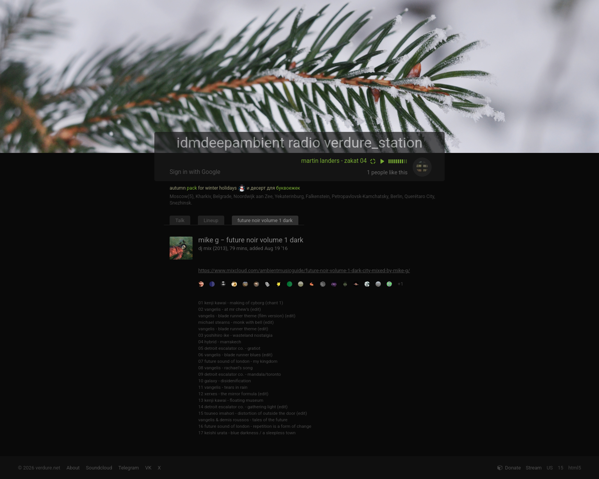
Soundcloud (99, 468)
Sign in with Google (195, 172)
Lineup (211, 220)
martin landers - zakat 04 (334, 161)
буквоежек (288, 188)
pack (192, 188)
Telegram (128, 468)
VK (148, 468)
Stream (534, 468)
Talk (180, 220)
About (73, 468)
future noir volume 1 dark (265, 220)
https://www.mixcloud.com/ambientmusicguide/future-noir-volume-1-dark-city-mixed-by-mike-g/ (304, 270)
